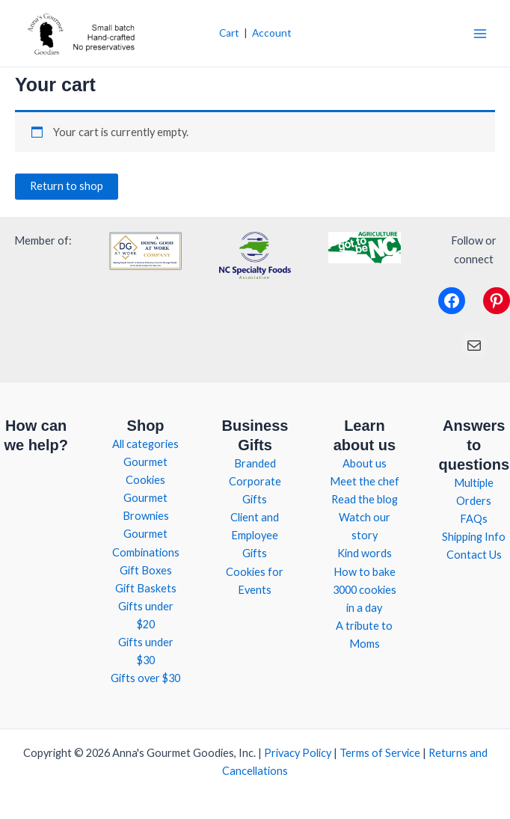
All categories (145, 444)
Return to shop (66, 186)
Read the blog (364, 499)
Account (272, 33)
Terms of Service (380, 752)
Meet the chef (364, 481)
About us (364, 463)
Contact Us (474, 554)
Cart (229, 33)
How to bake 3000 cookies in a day (364, 589)
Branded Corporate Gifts (255, 481)
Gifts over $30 (145, 678)
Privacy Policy (297, 752)
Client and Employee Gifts (254, 535)
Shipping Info (474, 536)
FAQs (474, 518)
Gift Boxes (146, 570)
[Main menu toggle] (480, 33)
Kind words (364, 553)
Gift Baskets (145, 588)
